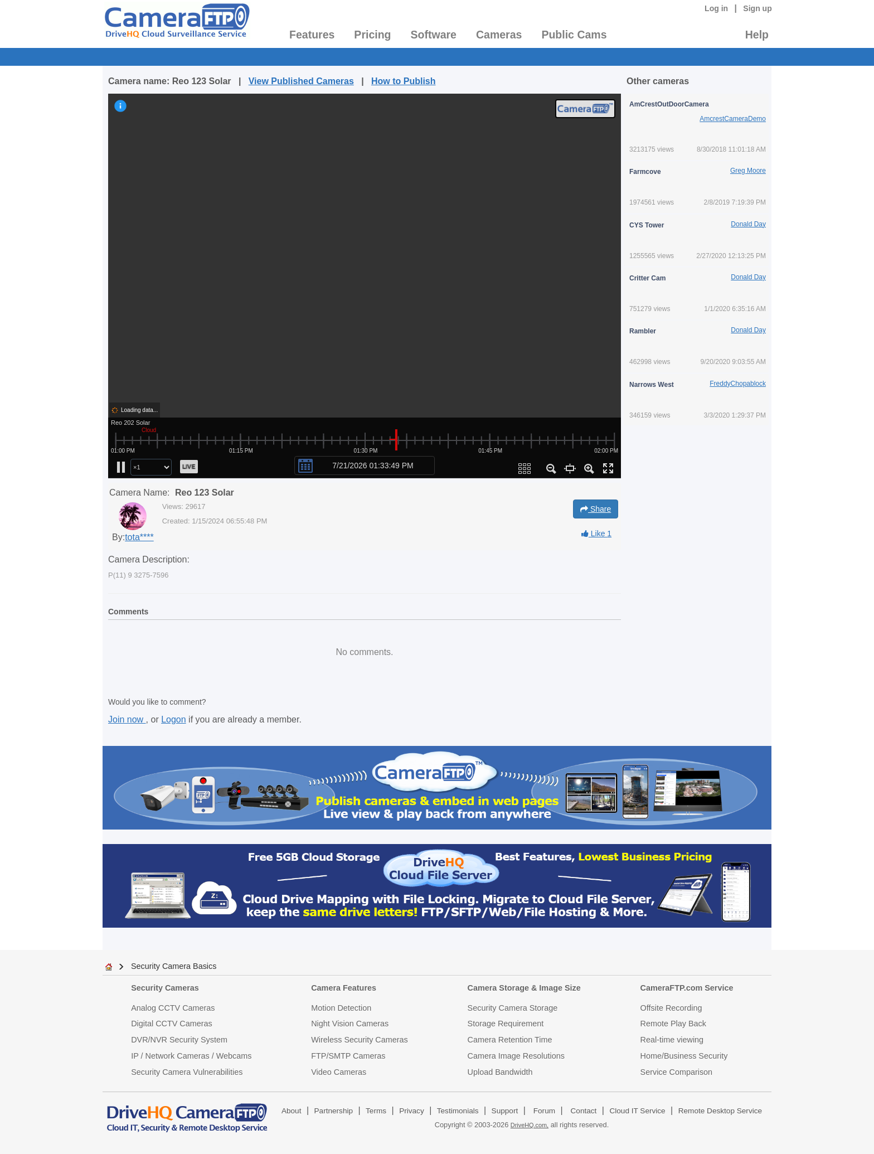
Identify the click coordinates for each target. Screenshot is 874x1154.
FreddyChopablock (738, 383)
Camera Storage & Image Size (524, 987)
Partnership (333, 1111)
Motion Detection (341, 1007)
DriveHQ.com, (529, 1125)
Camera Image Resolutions (516, 1055)
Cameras (499, 34)
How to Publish (403, 81)
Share (595, 509)
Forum (544, 1111)
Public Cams (573, 34)
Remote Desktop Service (720, 1111)
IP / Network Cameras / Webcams (191, 1055)
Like (596, 533)
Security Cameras (165, 987)
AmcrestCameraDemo (733, 119)
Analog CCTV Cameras (173, 1007)
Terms (376, 1111)
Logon (173, 719)
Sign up (757, 8)
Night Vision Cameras (350, 1023)
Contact (584, 1111)
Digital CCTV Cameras (171, 1023)
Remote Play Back (673, 1023)
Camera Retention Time (510, 1039)
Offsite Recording (671, 1007)
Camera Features (343, 987)
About (291, 1111)
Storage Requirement (506, 1023)
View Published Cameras (301, 81)
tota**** (139, 537)
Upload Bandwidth (500, 1072)
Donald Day (748, 224)
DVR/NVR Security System (179, 1039)
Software (434, 34)
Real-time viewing (672, 1039)
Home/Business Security (684, 1055)
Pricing (372, 34)
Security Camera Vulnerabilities (186, 1072)
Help (757, 34)
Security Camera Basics (174, 966)
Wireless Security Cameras (359, 1039)
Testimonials (458, 1111)
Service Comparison (676, 1072)
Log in (716, 8)
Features (311, 34)
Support (505, 1111)
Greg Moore (748, 170)
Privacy (411, 1111)
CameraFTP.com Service (687, 987)
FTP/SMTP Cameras (348, 1055)
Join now (127, 719)
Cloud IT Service (637, 1111)
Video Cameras (338, 1072)
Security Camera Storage (513, 1007)
